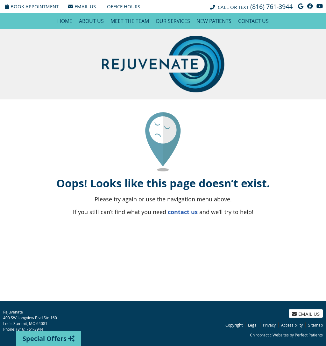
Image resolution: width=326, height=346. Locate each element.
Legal (253, 325)
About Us (91, 21)
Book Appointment (32, 6)
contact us (183, 212)
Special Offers (48, 338)
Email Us (82, 6)
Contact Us (253, 21)
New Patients (213, 21)
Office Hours (123, 6)
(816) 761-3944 (271, 6)
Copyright (234, 325)
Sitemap (315, 325)
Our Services (173, 21)
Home (64, 21)
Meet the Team (129, 21)
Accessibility (292, 325)
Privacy (269, 325)
